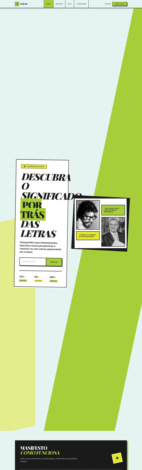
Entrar (108, 4)
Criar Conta (119, 4)
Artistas (59, 4)
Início (48, 4)
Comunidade (81, 4)
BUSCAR (54, 262)
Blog (70, 4)
